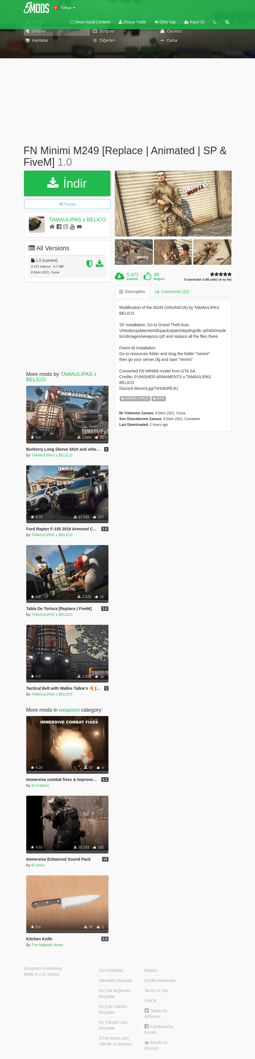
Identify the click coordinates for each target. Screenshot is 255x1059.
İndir (67, 183)
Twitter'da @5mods (156, 1013)
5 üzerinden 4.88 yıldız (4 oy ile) (208, 279)
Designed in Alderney (43, 968)
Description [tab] (132, 291)
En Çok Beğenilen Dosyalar (115, 993)
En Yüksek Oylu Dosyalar (113, 1025)
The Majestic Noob (47, 945)
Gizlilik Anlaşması (160, 980)
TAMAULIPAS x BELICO (77, 220)
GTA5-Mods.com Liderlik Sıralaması (115, 1041)
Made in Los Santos (42, 974)
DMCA (150, 1000)
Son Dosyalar (111, 970)
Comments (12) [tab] (172, 291)
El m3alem (40, 785)
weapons (69, 710)
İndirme (132, 279)
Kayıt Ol (194, 22)
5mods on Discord (156, 1045)
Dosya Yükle (132, 22)
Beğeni (159, 279)
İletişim (151, 970)
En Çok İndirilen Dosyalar (113, 1009)
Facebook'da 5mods (159, 1029)
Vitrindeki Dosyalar (115, 980)
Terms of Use (156, 990)
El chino (38, 865)
